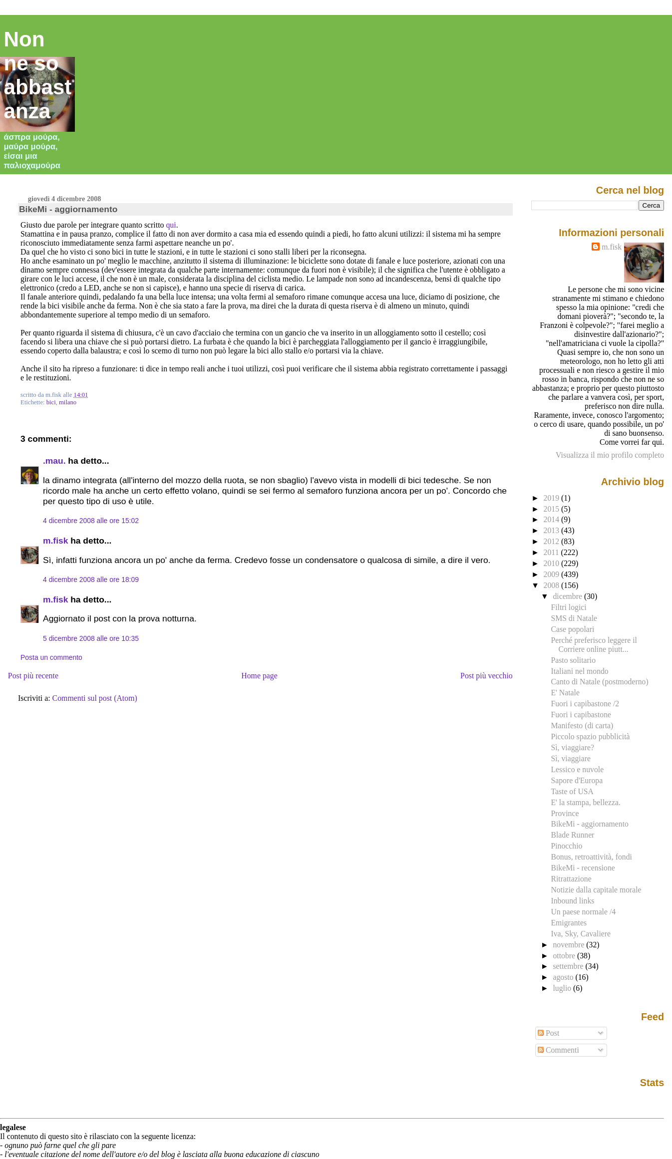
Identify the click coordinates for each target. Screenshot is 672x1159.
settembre (569, 966)
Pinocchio (566, 846)
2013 (553, 530)
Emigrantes (569, 922)
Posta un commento (51, 657)
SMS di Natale (574, 618)
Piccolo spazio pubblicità (590, 736)
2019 (553, 498)
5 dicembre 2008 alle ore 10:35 (91, 638)
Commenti (558, 1050)
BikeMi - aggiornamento (68, 209)
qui (171, 225)
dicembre (568, 596)
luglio (563, 988)
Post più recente (33, 675)
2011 (552, 552)
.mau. (54, 461)
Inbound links (572, 900)
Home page (259, 675)
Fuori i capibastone (581, 714)
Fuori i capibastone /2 (585, 703)
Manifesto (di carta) (582, 725)
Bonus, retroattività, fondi (591, 857)
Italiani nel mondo (579, 671)
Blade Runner (572, 835)
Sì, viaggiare (570, 758)
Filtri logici (568, 607)
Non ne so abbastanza (38, 75)
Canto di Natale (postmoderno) (599, 681)
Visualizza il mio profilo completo (610, 455)
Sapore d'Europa (577, 780)
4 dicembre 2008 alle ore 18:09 (91, 579)
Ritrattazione (571, 878)
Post (548, 1033)
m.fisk (55, 541)
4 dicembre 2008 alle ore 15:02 (91, 521)
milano (67, 402)
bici (51, 402)
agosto (564, 977)
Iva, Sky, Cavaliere (580, 933)
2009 (553, 574)
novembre (569, 944)
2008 (553, 585)
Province (565, 813)
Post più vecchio (486, 675)
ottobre (565, 955)
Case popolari (572, 629)
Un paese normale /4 (583, 911)
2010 (553, 563)
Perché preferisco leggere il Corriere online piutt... (594, 644)
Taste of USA (572, 791)
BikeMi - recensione (583, 868)
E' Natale (565, 692)
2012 (553, 541)
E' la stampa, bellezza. (585, 802)
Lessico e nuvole (577, 769)
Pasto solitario (573, 660)
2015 (553, 509)
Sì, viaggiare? (572, 747)
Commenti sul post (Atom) (94, 698)
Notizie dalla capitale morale (596, 889)
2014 (553, 519)
